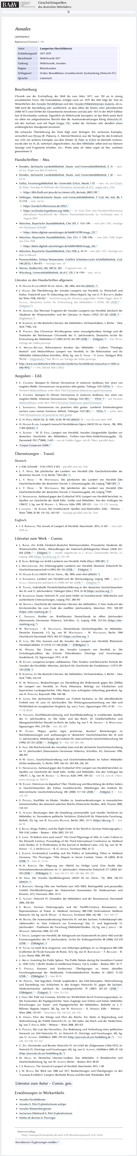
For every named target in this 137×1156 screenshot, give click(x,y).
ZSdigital (24, 306)
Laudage (26, 508)
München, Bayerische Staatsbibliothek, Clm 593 (47, 223)
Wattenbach (51, 479)
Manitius (28, 604)
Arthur (64, 848)
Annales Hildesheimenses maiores (94, 104)
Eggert (27, 661)
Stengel (23, 302)
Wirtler (63, 504)
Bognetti (109, 294)
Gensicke (27, 310)
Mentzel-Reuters (33, 347)
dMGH (90, 286)
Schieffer (27, 323)
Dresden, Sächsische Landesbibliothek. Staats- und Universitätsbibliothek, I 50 (66, 175)
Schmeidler (28, 595)
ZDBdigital (79, 644)
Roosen (49, 504)
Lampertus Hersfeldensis (56, 48)
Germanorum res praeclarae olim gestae (48, 415)
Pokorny (27, 331)
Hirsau (37, 136)
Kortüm (32, 865)
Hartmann (76, 1008)
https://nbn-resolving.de (34, 611)
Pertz (29, 419)
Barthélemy (94, 951)
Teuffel (27, 587)
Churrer (28, 382)
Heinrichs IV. (115, 119)
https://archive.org (45, 556)
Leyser (26, 698)
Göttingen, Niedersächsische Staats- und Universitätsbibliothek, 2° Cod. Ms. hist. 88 (69, 197)
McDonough (43, 848)
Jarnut (112, 927)
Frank (87, 355)
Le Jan (22, 955)
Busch (29, 1070)
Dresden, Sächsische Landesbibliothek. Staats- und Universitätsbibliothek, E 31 (66, 166)
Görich (27, 1017)
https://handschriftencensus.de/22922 (45, 206)
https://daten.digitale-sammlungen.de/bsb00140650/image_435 (59, 246)
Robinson (30, 526)
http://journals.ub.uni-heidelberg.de (89, 1037)
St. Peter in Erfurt (85, 139)
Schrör (43, 508)
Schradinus (29, 407)
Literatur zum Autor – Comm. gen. (44, 1083)
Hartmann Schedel (35, 227)
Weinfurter (115, 722)
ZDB (114, 302)
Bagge (25, 828)
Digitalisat (26, 318)
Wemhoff (24, 931)
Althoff (27, 812)
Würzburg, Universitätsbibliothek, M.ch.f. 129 (45, 272)
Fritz (47, 432)
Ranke (25, 545)
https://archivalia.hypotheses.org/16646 (46, 210)
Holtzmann (54, 628)
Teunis (26, 947)
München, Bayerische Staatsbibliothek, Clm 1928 (47, 251)
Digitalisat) (37, 359)
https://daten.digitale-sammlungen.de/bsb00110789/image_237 (59, 232)
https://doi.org (102, 820)
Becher (27, 919)
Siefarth (98, 722)
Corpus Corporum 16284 (34, 445)
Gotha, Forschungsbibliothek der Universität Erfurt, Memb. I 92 (57, 183)
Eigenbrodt (29, 579)
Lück (26, 641)
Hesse (29, 471)
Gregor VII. (63, 123)
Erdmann (29, 616)
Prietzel (28, 981)
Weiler (52, 914)
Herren (23, 848)
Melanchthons (37, 390)
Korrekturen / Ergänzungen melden (36, 1142)
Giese (27, 878)
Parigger (32, 694)
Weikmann (33, 682)
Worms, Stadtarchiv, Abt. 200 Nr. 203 (40, 268)
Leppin (100, 355)
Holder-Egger (31, 286)
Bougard (112, 951)
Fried (82, 706)
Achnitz (61, 1061)
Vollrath (28, 714)
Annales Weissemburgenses (35, 1108)
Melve (25, 960)
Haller (26, 290)
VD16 (106, 386)
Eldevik (26, 853)
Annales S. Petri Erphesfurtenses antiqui (42, 1104)
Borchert (27, 886)
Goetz (30, 759)
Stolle (22, 582)
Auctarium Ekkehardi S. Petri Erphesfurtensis (45, 1113)
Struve (25, 935)
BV (87, 398)
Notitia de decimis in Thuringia (37, 1117)
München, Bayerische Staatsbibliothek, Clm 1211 (48, 237)
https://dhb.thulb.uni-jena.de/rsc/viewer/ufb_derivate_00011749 (60, 192)
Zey (24, 1045)
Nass (25, 747)
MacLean (67, 914)
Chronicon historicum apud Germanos (89, 390)
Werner (29, 649)
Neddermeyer (29, 496)
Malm (27, 1057)
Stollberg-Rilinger (58, 820)
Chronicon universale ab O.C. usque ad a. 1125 (87, 187)
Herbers (94, 1008)
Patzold (26, 800)
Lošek (25, 837)
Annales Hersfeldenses (49, 104)
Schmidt (27, 432)
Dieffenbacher (29, 565)
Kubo (25, 561)
